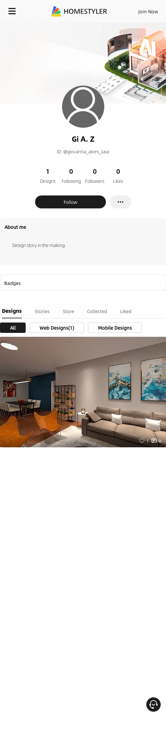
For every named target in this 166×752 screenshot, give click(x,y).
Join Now (148, 11)
